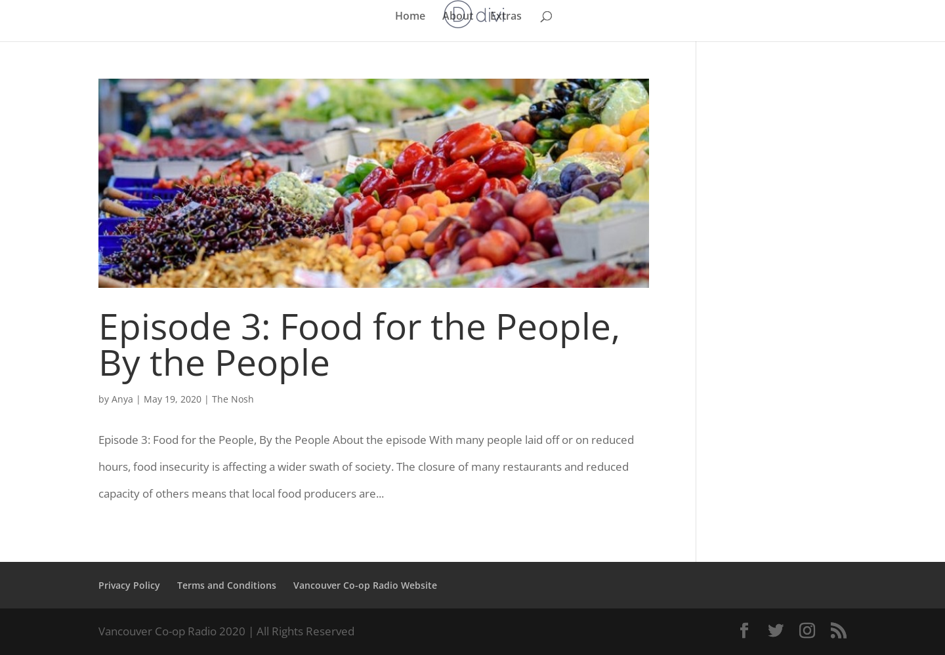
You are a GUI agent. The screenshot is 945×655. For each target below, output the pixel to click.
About (457, 17)
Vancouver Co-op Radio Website (365, 585)
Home (410, 17)
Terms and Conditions (226, 585)
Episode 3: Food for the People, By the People (359, 343)
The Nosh (233, 399)
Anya (122, 399)
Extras (506, 17)
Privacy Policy (129, 585)
